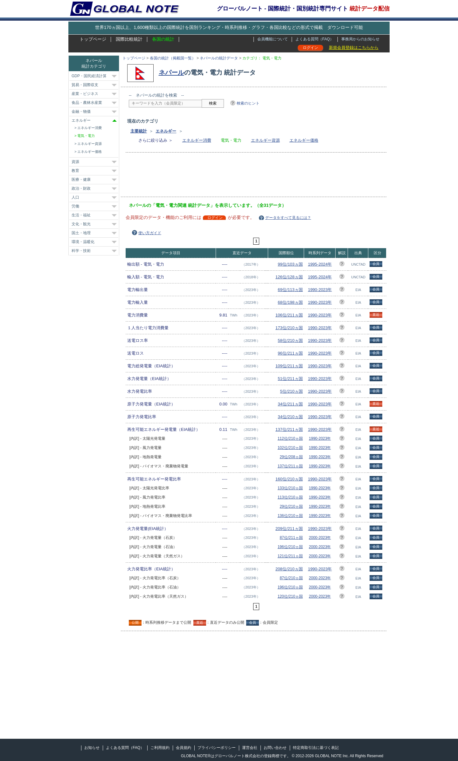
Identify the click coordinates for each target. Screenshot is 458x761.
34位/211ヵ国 (290, 404)
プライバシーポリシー (217, 747)
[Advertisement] (244, 176)
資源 (75, 162)
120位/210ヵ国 (290, 596)
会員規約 (183, 747)
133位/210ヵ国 (290, 488)
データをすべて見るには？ (288, 217)
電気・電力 (86, 136)
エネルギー (166, 131)
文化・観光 (81, 224)
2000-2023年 (320, 537)
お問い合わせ (275, 747)
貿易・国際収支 (85, 85)
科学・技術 (81, 250)
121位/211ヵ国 (290, 556)
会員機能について (272, 39)
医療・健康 (81, 179)
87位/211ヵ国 (291, 537)
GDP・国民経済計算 (89, 76)
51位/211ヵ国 (290, 378)
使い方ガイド (149, 233)
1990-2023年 (320, 289)
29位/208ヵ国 (291, 457)
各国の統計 (163, 39)
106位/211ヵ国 (289, 315)
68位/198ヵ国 (290, 302)
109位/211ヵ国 (289, 366)
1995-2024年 (320, 264)
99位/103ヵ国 (290, 264)
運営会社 (249, 747)
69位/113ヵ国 (290, 289)
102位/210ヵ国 (290, 447)
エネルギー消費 (196, 140)
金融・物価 (81, 111)
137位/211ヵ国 (289, 429)
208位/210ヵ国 (289, 569)
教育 (75, 170)
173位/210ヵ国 (289, 327)
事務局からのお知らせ (360, 39)
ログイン (310, 47)
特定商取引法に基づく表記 (316, 747)
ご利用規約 (160, 747)
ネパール (171, 72)
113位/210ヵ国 (290, 497)
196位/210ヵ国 (290, 547)
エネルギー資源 (265, 140)
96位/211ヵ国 (290, 353)
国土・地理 (81, 233)
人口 (75, 197)
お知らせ (92, 747)
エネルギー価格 (303, 140)
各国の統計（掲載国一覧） (173, 58)
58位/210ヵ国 (290, 340)
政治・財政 (81, 188)
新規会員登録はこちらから (353, 47)
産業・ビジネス (85, 94)
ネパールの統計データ (219, 58)
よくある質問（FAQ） (314, 39)
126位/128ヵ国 (289, 277)
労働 (75, 206)
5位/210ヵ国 (291, 391)
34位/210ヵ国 (290, 416)
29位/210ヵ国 (291, 506)
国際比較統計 (129, 39)
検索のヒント (248, 103)
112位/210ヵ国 (290, 438)
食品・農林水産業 (87, 102)
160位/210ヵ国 (289, 479)
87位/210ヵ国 (291, 578)
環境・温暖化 (83, 242)
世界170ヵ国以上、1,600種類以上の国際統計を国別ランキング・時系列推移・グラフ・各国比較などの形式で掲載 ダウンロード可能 (229, 27)
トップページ (93, 39)
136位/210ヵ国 (290, 515)
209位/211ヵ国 (289, 528)
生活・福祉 (81, 215)
